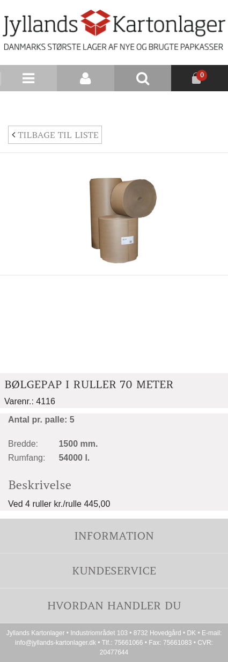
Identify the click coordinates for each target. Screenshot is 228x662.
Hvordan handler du (114, 605)
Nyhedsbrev (202, 104)
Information (113, 535)
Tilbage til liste (55, 134)
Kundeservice (114, 570)
